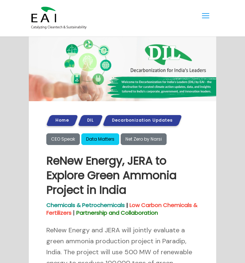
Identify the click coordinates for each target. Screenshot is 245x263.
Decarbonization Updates (142, 120)
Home (62, 120)
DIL (90, 120)
